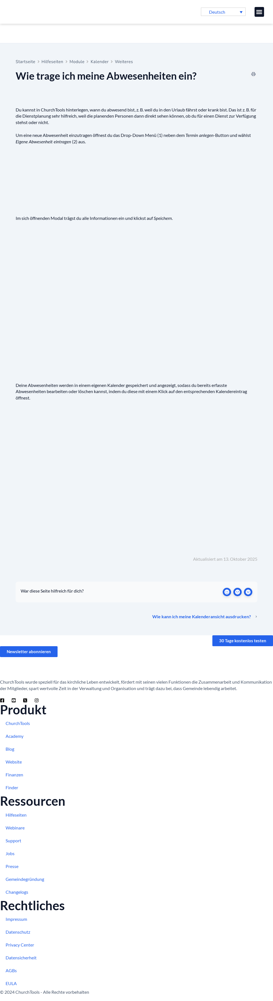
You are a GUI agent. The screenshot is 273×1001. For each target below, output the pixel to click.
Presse (12, 866)
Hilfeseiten (52, 62)
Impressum (16, 919)
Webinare (15, 827)
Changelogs (17, 892)
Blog (10, 749)
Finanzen (14, 774)
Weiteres (124, 62)
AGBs (11, 970)
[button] (259, 12)
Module (77, 62)
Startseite (25, 62)
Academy (14, 736)
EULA (11, 983)
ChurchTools (18, 723)
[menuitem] (223, 12)
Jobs (10, 853)
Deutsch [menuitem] (217, 12)
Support (13, 840)
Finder (12, 787)
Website (14, 761)
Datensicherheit (21, 957)
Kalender (100, 62)
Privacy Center (20, 944)
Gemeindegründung (25, 879)
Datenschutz (18, 932)
